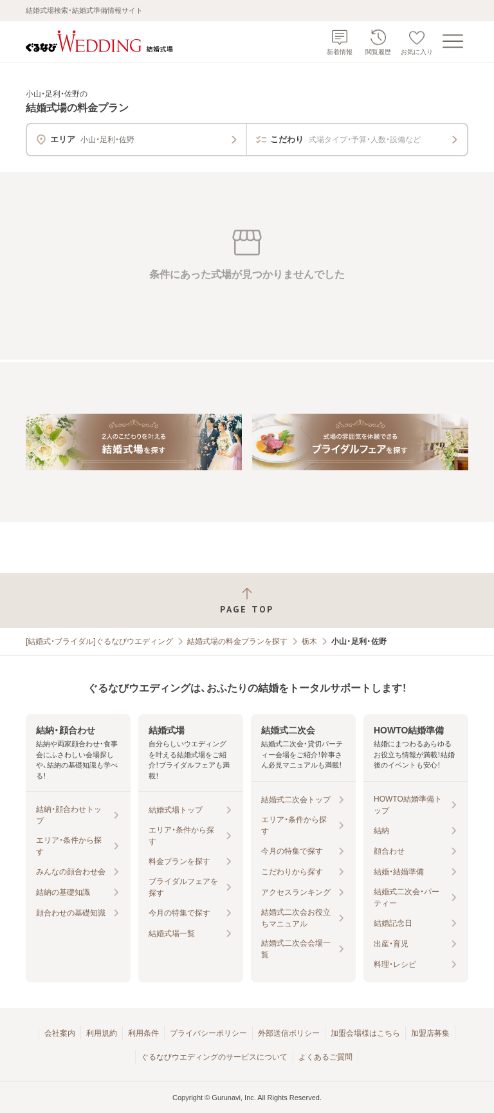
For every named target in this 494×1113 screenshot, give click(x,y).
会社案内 (59, 1033)
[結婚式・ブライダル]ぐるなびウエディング (99, 641)
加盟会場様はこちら (365, 1033)
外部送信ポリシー (289, 1033)
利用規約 (101, 1033)
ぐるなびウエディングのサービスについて (214, 1057)
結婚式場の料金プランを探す (237, 641)
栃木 (309, 641)
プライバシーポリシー (208, 1033)
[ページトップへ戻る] (247, 600)
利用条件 (143, 1033)
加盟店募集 (430, 1033)
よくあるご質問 (325, 1057)
